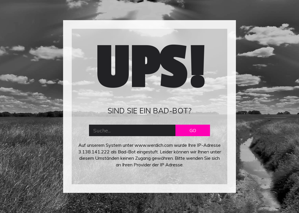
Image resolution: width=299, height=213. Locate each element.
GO (193, 130)
